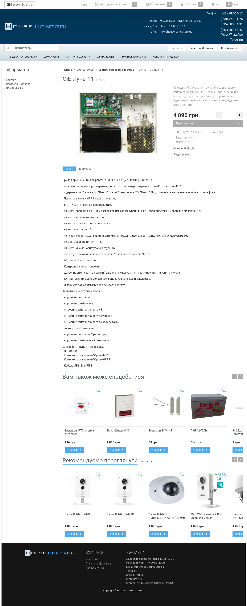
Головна (67, 69)
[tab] (69, 169)
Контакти (176, 48)
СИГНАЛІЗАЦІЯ (105, 56)
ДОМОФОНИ (51, 56)
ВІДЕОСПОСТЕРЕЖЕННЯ (24, 56)
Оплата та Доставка (202, 48)
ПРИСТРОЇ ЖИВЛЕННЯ (133, 56)
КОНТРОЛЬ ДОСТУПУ (77, 56)
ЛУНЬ (142, 69)
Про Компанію (229, 48)
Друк (217, 132)
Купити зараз (207, 123)
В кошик (74, 449)
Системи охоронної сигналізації (117, 69)
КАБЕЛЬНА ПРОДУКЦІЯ (166, 56)
